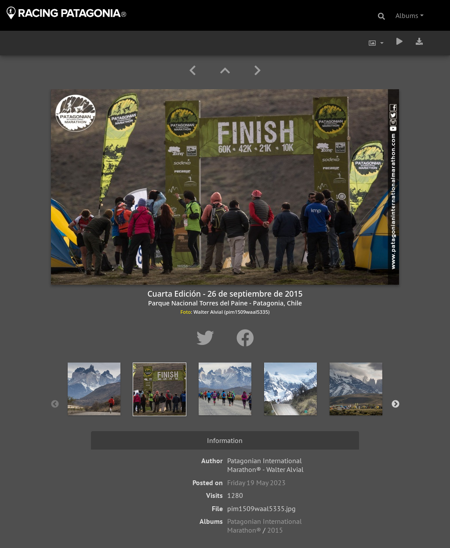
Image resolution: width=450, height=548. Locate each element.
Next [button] (395, 404)
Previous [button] (55, 404)
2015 (275, 530)
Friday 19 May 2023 (256, 482)
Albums (407, 15)
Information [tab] (225, 440)
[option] (94, 403)
